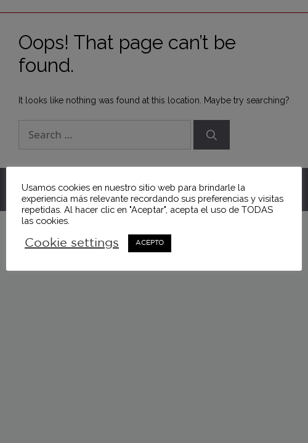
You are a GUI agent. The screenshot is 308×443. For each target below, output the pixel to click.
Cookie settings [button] (72, 243)
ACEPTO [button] (150, 243)
